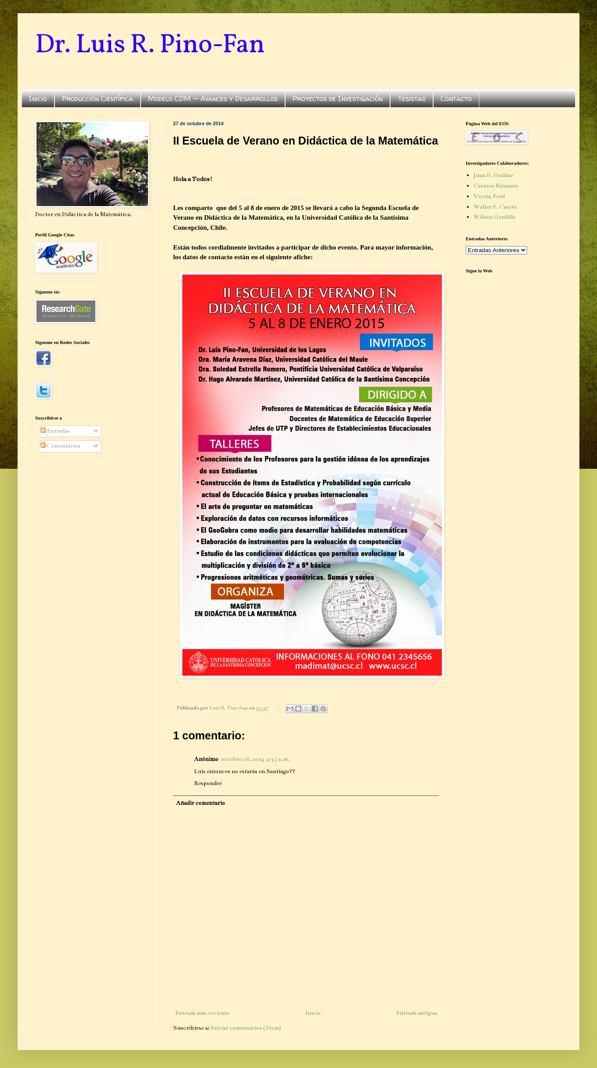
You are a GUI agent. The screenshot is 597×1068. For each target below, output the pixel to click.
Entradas (55, 430)
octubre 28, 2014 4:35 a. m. (255, 759)
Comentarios (60, 445)
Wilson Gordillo (495, 217)
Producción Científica (97, 98)
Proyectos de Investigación (338, 98)
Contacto (456, 98)
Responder (208, 783)
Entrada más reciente (202, 1013)
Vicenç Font (489, 196)
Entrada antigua (416, 1013)
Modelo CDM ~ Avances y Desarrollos (213, 98)
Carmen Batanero (496, 185)
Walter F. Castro (495, 206)
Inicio (38, 98)
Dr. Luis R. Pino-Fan (150, 45)
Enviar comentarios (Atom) (246, 1028)
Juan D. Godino (493, 175)
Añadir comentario (200, 803)
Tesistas (412, 98)
